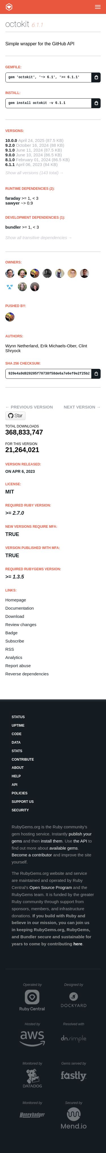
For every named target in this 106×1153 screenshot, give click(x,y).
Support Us (23, 802)
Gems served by (73, 1063)
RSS (9, 649)
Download (14, 616)
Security (20, 810)
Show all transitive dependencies (36, 237)
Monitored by (34, 1063)
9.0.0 (10, 154)
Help (16, 776)
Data (16, 742)
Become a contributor (32, 854)
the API (80, 841)
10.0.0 (11, 140)
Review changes (20, 624)
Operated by (34, 987)
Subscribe (14, 641)
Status (18, 717)
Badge (11, 632)
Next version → (82, 407)
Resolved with (74, 1024)
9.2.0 (10, 145)
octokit (17, 24)
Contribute (23, 759)
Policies (19, 793)
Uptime (18, 725)
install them (51, 841)
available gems (63, 848)
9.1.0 (10, 150)
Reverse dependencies (27, 673)
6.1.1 (10, 164)
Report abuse (18, 665)
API (14, 785)
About (18, 768)
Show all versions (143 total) (32, 172)
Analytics (13, 657)
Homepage (15, 599)
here (78, 943)
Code (16, 734)
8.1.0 (10, 159)
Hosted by (35, 1024)
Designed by (75, 985)
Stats (17, 751)
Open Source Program (50, 887)
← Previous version (29, 407)
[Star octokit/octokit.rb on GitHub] (15, 416)
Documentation (19, 608)
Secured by (75, 1103)
